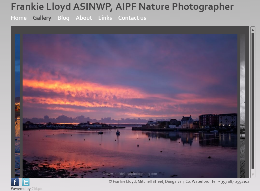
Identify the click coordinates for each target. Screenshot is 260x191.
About (84, 17)
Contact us (132, 17)
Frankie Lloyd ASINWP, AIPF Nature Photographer (122, 6)
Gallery (42, 17)
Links (105, 17)
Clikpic (37, 188)
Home (19, 17)
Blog (63, 17)
